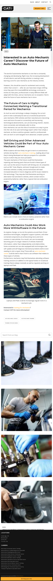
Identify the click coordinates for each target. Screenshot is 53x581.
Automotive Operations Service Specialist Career (13, 559)
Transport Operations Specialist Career (11, 568)
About (37, 2)
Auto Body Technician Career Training (10, 548)
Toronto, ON (4, 541)
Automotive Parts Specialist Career (10, 561)
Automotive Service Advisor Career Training (12, 563)
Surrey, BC (4, 539)
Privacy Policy (19, 576)
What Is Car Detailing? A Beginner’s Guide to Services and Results (23, 529)
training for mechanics (11, 323)
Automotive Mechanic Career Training (10, 557)
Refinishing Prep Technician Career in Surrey (12, 566)
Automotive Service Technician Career (11, 565)
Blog (32, 2)
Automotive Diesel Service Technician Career (12, 554)
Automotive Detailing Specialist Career (11, 552)
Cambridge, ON (5, 536)
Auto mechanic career (11, 318)
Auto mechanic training (27, 318)
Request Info (39, 8)
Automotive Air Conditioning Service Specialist (13, 550)
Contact (44, 2)
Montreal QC (4, 537)
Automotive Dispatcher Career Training (11, 556)
